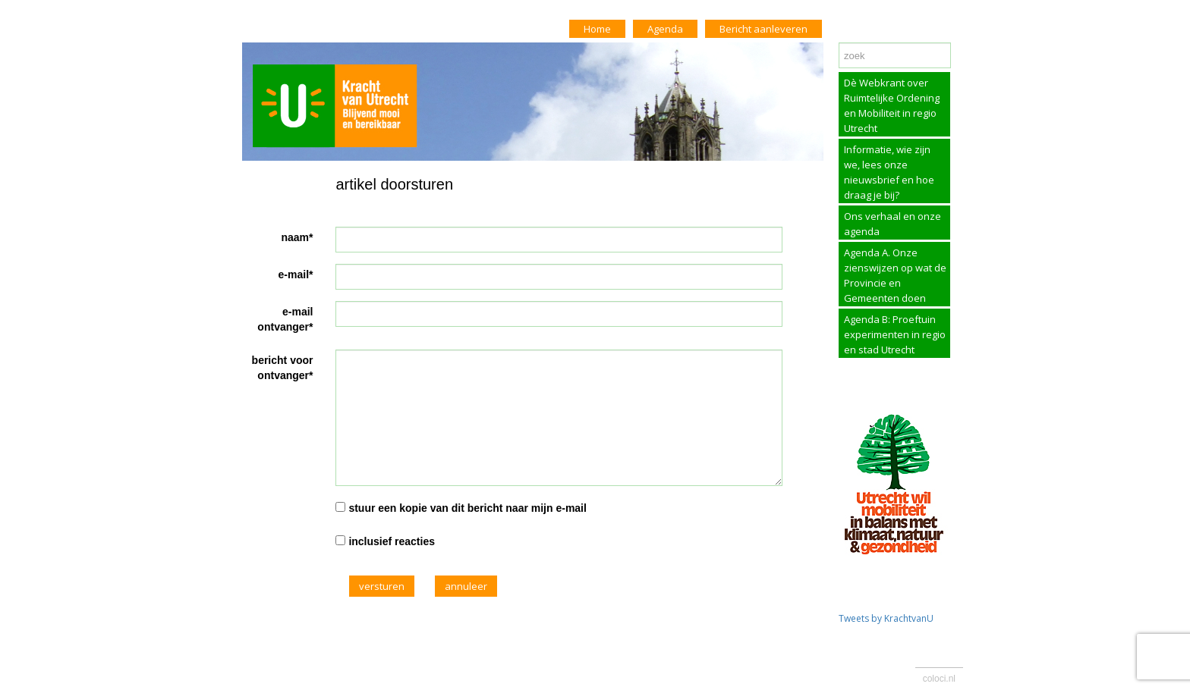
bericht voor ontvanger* (282, 367)
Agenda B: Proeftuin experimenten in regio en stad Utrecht (895, 334)
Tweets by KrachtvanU (886, 618)
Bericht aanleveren (763, 29)
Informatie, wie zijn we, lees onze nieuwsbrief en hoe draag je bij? (889, 172)
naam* (297, 237)
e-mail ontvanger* (285, 319)
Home (597, 29)
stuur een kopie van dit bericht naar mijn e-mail (467, 508)
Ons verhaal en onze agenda (892, 223)
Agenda (665, 29)
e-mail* (296, 274)
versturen (382, 586)
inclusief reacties (391, 541)
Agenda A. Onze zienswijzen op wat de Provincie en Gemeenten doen (895, 275)
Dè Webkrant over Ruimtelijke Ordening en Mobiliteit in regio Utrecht (892, 105)
